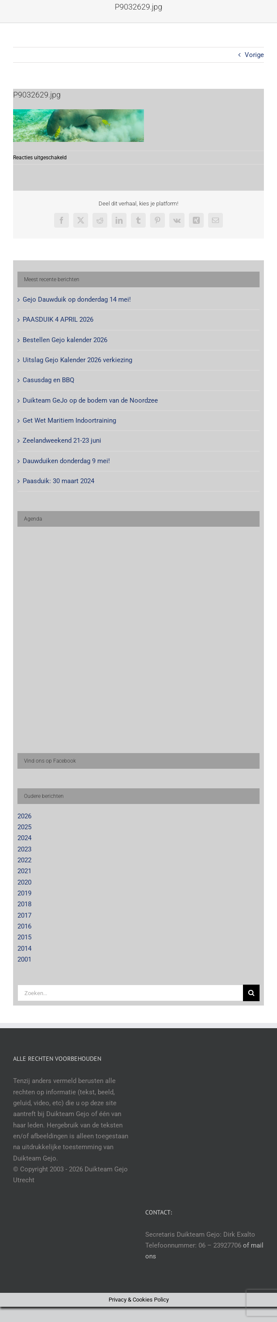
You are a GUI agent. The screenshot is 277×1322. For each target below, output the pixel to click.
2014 (24, 948)
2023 (24, 849)
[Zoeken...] (130, 993)
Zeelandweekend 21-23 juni (62, 440)
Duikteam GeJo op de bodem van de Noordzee (90, 400)
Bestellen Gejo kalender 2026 (65, 340)
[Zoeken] (251, 993)
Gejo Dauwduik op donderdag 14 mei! (77, 299)
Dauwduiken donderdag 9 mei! (66, 461)
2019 (24, 893)
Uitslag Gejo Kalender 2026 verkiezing (77, 360)
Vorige (254, 55)
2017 (24, 915)
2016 (24, 926)
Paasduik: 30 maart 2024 (58, 481)
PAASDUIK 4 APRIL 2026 (58, 319)
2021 (24, 871)
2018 (24, 904)
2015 (24, 937)
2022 (24, 860)
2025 (24, 827)
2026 (24, 816)
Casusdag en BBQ (48, 380)
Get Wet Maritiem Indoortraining (69, 420)
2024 (24, 838)
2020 (24, 882)
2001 (24, 959)
